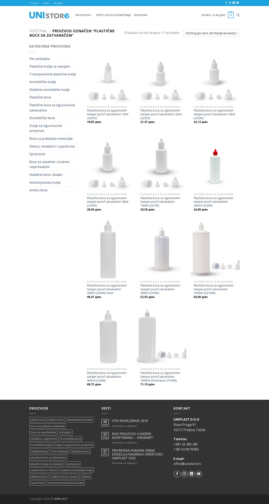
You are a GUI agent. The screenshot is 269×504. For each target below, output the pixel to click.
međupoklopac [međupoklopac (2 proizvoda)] (40, 451)
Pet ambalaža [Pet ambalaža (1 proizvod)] (60, 451)
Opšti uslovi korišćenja (113, 15)
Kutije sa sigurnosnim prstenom (45, 128)
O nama (34, 3)
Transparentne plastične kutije (52, 74)
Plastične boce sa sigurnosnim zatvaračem (52, 107)
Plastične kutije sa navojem (49, 66)
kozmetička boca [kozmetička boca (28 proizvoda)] (71, 438)
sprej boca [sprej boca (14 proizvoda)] (73, 464)
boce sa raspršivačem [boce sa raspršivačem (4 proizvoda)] (43, 432)
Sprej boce (37, 154)
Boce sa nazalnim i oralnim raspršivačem (49, 164)
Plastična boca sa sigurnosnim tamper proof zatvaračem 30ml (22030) (214, 114)
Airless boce (38, 190)
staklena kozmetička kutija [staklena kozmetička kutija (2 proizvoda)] (76, 470)
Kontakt (58, 3)
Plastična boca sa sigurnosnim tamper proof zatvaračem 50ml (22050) (107, 201)
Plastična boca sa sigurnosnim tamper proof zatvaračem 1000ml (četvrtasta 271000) (160, 376)
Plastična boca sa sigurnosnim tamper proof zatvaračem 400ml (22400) (107, 376)
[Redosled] (211, 33)
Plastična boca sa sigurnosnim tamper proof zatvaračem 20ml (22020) (161, 114)
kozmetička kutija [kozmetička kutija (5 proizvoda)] (41, 445)
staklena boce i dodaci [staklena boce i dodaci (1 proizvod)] (44, 470)
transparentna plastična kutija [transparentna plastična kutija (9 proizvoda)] (65, 483)
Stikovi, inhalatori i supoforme (52, 146)
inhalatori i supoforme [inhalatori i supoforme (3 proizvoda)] (44, 438)
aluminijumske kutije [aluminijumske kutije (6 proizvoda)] (79, 419)
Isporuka (141, 15)
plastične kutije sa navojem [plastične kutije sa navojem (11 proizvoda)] (47, 464)
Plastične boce (40, 97)
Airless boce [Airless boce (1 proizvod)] (56, 419)
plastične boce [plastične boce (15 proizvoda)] (80, 451)
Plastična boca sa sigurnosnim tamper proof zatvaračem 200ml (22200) (213, 201)
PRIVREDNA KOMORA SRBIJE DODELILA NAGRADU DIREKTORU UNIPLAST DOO (137, 454)
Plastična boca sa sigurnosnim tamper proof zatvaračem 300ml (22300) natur (107, 289)
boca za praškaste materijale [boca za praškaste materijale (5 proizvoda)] (48, 426)
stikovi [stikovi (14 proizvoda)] (86, 476)
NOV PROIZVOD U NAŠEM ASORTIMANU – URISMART (132, 436)
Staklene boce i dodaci (45, 174)
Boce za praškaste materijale (51, 138)
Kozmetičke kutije (42, 82)
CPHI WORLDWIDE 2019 (130, 421)
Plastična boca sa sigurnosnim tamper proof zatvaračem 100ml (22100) (160, 201)
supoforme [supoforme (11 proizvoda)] (37, 483)
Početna (38, 30)
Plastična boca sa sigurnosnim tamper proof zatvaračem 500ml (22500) (160, 289)
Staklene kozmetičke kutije (49, 89)
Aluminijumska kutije (45, 182)
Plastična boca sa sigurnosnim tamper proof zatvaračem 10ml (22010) (107, 114)
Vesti (46, 3)
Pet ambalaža (39, 59)
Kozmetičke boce (42, 118)
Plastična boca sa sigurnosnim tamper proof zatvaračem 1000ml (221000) (213, 289)
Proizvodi (84, 15)
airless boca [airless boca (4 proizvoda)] (38, 419)
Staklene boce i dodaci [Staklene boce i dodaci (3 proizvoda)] (64, 476)
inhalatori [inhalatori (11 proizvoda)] (65, 432)
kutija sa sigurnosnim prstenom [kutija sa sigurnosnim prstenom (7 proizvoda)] (74, 445)
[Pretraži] (238, 15)
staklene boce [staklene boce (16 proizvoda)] (39, 476)
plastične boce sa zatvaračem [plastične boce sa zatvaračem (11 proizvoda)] (48, 457)
